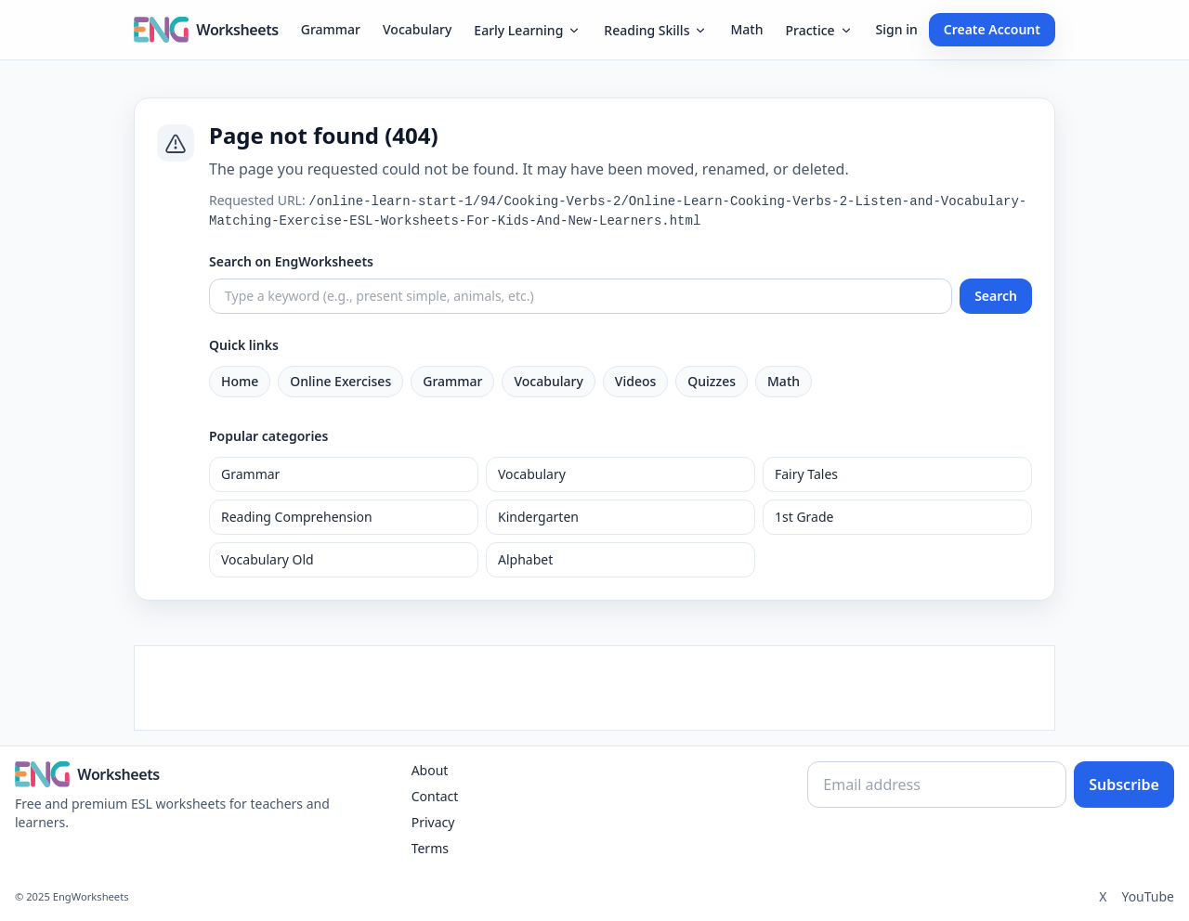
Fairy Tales (806, 474)
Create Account (992, 29)
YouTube (1147, 896)
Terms (430, 848)
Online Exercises (340, 381)
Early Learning (527, 30)
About (430, 770)
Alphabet (525, 559)
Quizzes (711, 381)
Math (746, 29)
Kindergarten (538, 516)
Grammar (330, 29)
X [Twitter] (1102, 896)
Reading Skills (656, 30)
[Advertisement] (594, 688)
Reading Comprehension (296, 516)
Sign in (897, 29)
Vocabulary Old (267, 559)
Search (995, 296)
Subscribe (1124, 784)
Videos (635, 381)
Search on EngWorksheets (291, 261)
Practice (819, 30)
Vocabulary (417, 29)
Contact (435, 796)
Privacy (433, 822)
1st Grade (804, 516)
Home (239, 381)
